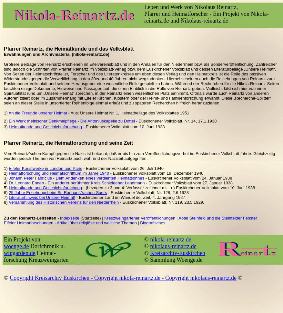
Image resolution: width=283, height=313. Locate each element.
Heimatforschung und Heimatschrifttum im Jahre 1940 (59, 173)
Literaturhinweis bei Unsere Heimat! (42, 197)
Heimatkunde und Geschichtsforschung (45, 126)
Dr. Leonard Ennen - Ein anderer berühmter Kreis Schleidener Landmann (77, 183)
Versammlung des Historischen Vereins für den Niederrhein (64, 202)
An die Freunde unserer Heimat (37, 113)
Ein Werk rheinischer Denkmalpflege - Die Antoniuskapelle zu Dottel (72, 121)
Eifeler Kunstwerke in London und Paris (45, 168)
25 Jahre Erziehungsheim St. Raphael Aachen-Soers (58, 192)
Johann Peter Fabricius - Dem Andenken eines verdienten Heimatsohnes (76, 178)
